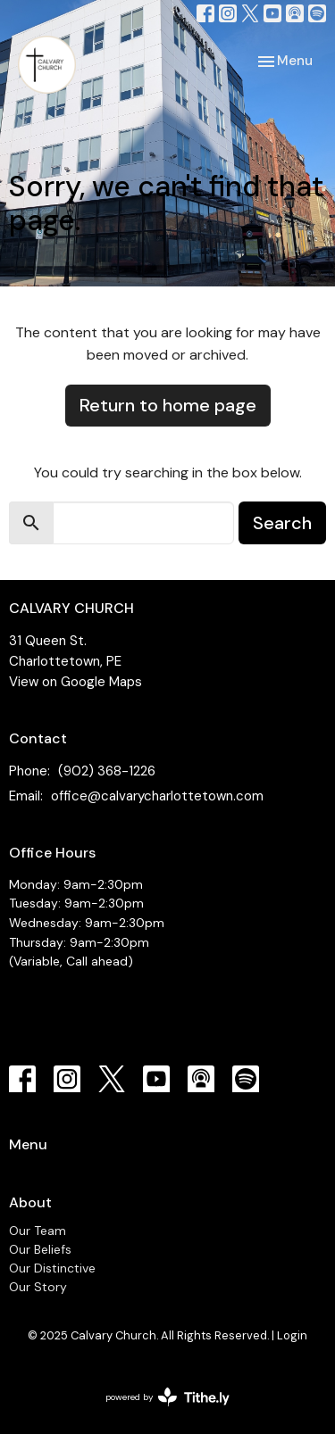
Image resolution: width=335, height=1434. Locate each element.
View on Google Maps (75, 682)
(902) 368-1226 (106, 771)
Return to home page (168, 405)
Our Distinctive (52, 1268)
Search (282, 523)
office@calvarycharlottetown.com (157, 796)
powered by (167, 1397)
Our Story (38, 1287)
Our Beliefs (40, 1249)
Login (292, 1335)
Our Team (37, 1231)
